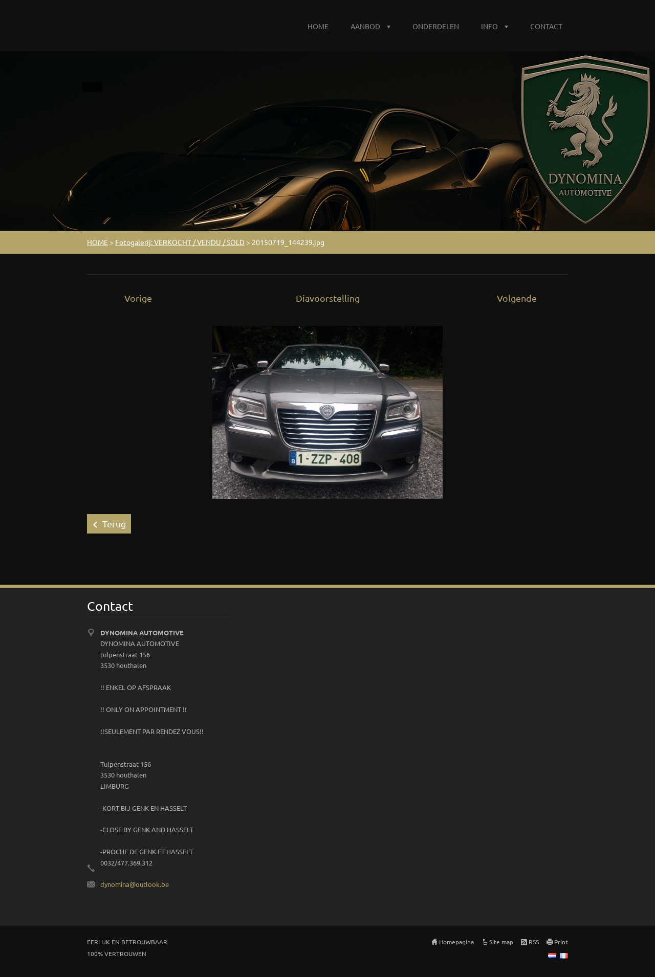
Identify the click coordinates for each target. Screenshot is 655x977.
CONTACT (546, 26)
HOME (318, 26)
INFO (489, 26)
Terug (114, 523)
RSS (534, 942)
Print (561, 942)
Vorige (138, 298)
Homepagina (456, 942)
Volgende (517, 298)
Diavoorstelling (328, 298)
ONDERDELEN (435, 26)
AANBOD (365, 26)
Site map (501, 942)
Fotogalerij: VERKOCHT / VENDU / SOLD (180, 242)
